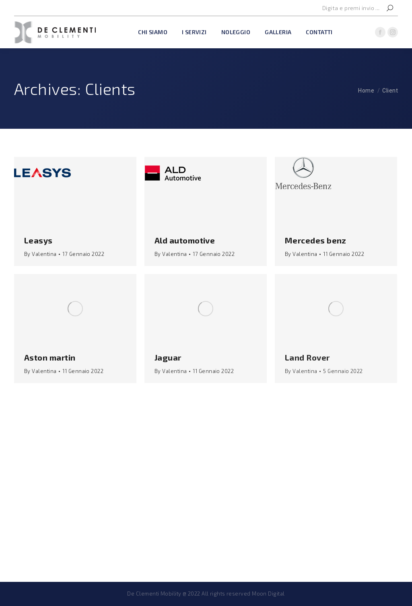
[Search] (357, 8)
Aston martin (49, 357)
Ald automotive (184, 240)
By (40, 254)
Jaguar (167, 357)
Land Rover (307, 357)
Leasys (38, 240)
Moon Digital (268, 593)
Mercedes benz (315, 240)
